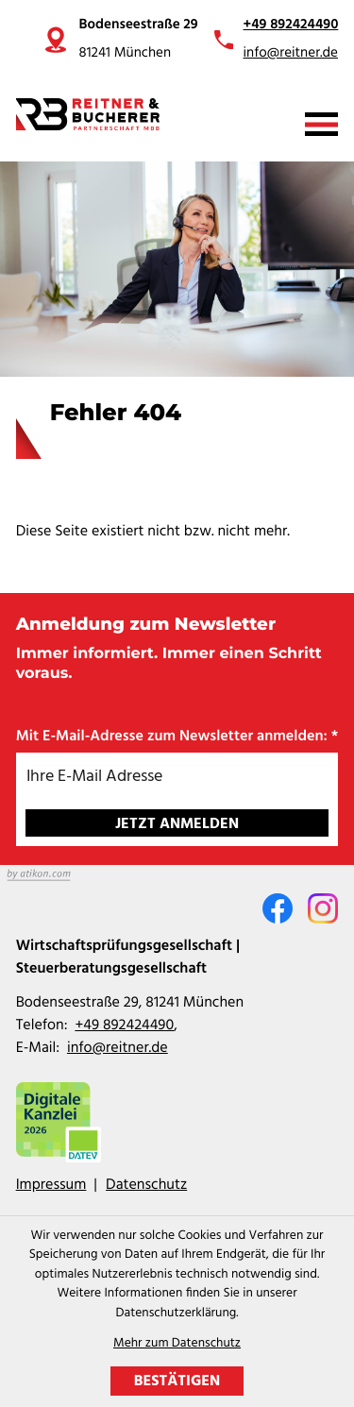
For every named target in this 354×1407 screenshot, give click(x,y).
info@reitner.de (291, 53)
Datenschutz (146, 1185)
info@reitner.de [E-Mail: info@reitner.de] (117, 1048)
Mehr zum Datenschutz (177, 1344)
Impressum (51, 1185)
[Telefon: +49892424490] (124, 1025)
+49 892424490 (291, 25)
